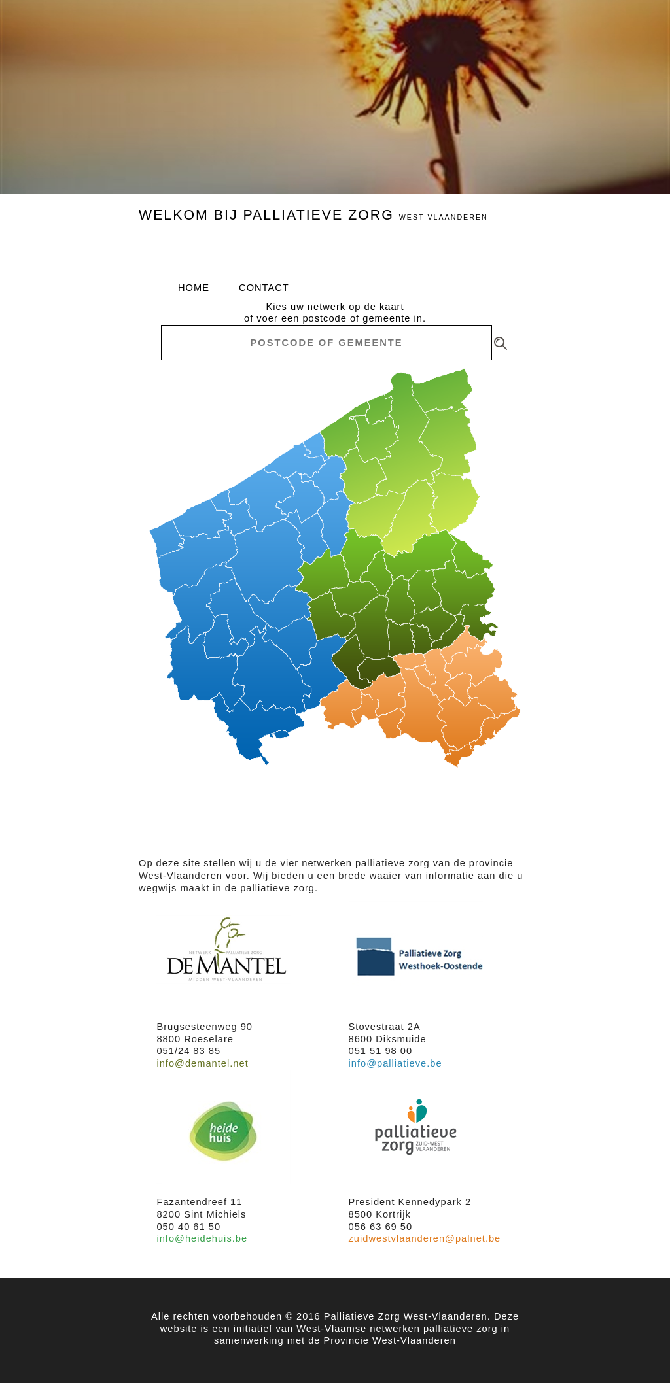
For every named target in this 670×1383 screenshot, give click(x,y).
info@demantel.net (202, 1063)
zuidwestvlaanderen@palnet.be (425, 1238)
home (193, 287)
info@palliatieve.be (395, 1063)
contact (264, 287)
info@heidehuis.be (201, 1238)
